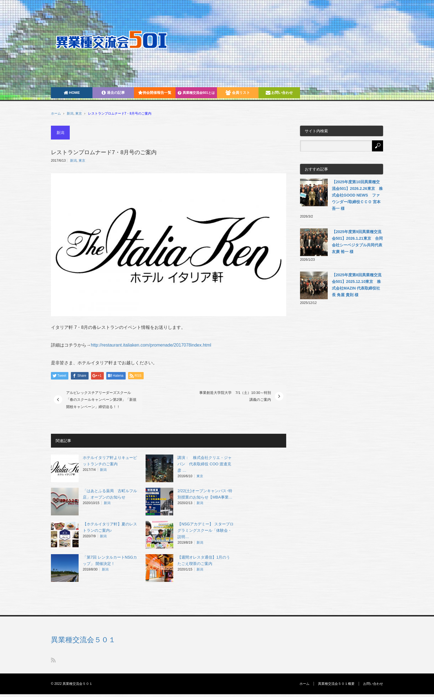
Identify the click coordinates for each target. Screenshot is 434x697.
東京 (78, 113)
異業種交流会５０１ (83, 640)
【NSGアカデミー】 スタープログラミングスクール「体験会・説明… (205, 530)
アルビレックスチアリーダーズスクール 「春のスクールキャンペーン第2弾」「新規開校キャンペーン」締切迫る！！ (101, 400)
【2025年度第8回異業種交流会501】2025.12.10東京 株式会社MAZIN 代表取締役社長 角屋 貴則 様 (356, 285)
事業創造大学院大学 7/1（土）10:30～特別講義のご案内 (235, 396)
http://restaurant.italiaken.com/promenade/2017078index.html (151, 345)
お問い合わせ (279, 93)
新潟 (70, 113)
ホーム (304, 684)
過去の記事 (113, 93)
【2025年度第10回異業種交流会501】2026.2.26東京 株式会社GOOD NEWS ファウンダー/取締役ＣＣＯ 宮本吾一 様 (357, 195)
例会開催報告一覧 (154, 93)
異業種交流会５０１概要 (336, 684)
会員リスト (238, 93)
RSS (53, 660)
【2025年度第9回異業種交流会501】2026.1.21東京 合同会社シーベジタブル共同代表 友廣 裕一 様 (357, 241)
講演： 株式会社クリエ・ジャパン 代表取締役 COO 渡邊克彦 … (204, 464)
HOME (72, 93)
